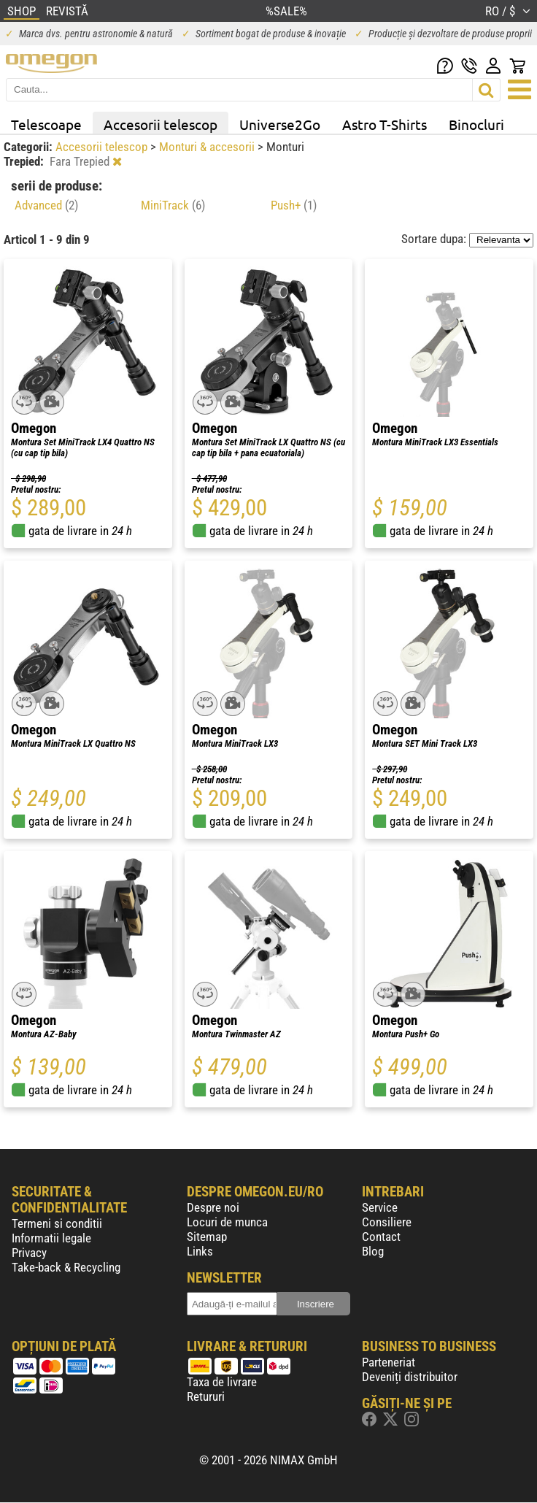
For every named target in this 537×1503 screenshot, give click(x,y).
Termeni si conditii (57, 1223)
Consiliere (387, 1222)
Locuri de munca (227, 1222)
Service (380, 1207)
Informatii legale (51, 1238)
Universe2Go (279, 124)
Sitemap (207, 1236)
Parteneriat (388, 1362)
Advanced (46, 205)
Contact (381, 1236)
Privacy (29, 1252)
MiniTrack (173, 205)
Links (200, 1251)
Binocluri (476, 124)
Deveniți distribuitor (409, 1376)
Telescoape (46, 124)
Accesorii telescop (160, 124)
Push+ (294, 205)
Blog (373, 1251)
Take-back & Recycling (66, 1267)
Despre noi (213, 1207)
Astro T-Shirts (384, 124)
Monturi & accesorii (208, 146)
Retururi (206, 1396)
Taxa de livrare (222, 1382)
